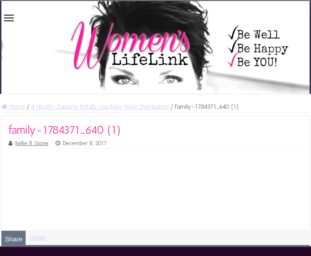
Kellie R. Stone (31, 143)
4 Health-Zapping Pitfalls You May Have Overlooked (100, 107)
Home (13, 107)
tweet (37, 237)
